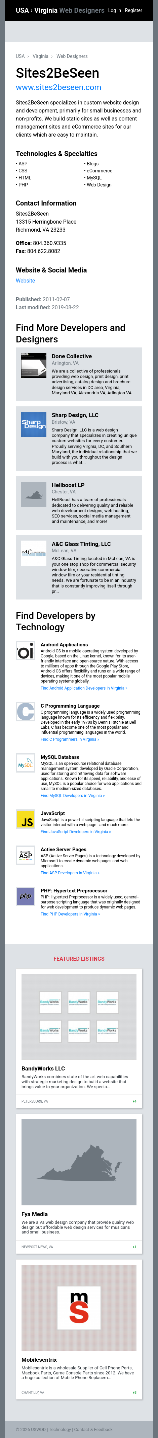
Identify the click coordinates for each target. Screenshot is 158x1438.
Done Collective (72, 356)
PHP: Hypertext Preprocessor (74, 891)
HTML (24, 177)
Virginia (69, 10)
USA (23, 10)
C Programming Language (70, 706)
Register (133, 10)
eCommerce (99, 170)
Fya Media (35, 1214)
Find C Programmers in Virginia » (70, 739)
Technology (60, 1429)
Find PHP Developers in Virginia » (70, 914)
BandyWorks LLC (43, 1068)
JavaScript (53, 813)
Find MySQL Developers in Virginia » (73, 795)
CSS (22, 170)
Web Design (99, 184)
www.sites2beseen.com (59, 87)
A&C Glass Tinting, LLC (81, 544)
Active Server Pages (63, 850)
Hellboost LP (68, 485)
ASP (22, 163)
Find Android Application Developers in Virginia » (84, 688)
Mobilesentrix (39, 1359)
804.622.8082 (43, 251)
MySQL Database (60, 757)
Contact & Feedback (93, 1429)
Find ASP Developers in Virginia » (70, 873)
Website (25, 280)
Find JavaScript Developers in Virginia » (76, 831)
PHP (23, 184)
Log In (114, 10)
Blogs (92, 163)
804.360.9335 (49, 243)
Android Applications (64, 645)
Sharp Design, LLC (75, 415)
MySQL (94, 177)
